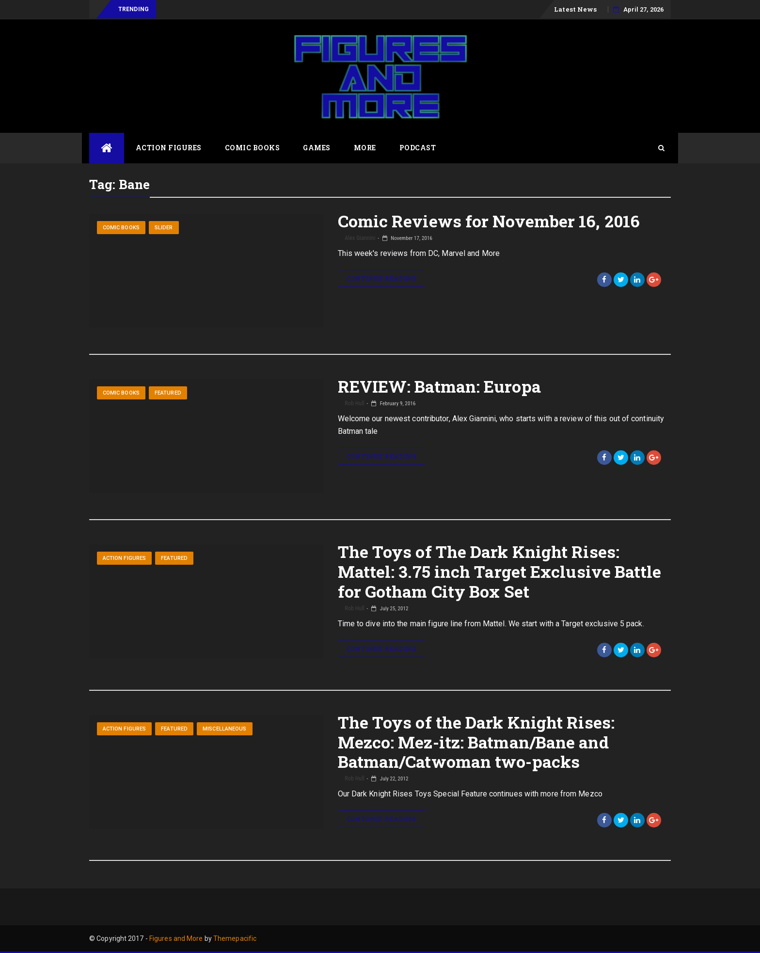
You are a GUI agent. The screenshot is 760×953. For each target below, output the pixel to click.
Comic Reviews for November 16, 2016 (489, 221)
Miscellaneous (224, 729)
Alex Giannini (360, 238)
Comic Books (252, 147)
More (365, 147)
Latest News (575, 9)
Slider (164, 227)
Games (317, 147)
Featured (168, 393)
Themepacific (234, 938)
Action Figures (169, 147)
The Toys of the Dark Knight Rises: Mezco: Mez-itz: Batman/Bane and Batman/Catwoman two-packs (476, 742)
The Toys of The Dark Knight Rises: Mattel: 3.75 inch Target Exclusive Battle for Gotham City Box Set (500, 571)
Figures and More (176, 938)
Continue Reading (381, 278)
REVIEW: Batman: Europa (439, 386)
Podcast (417, 147)
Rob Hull (354, 403)
